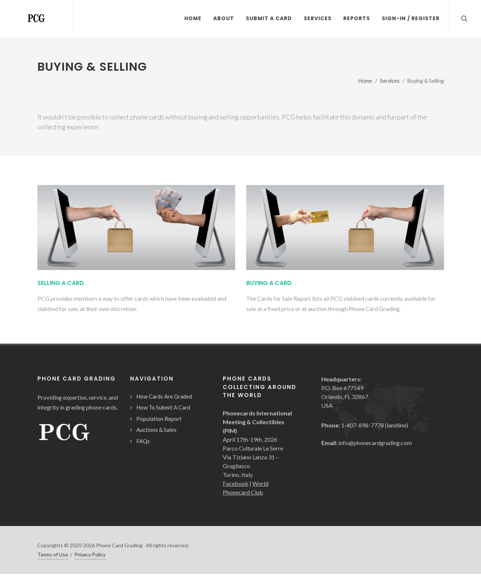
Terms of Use (52, 554)
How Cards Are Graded (164, 396)
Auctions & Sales (156, 429)
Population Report (159, 418)
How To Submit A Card (163, 407)
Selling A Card (60, 283)
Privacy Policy (90, 554)
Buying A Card (269, 283)
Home (365, 81)
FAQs (143, 441)
